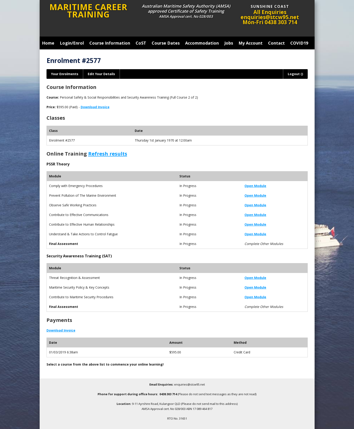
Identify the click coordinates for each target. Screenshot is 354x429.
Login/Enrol (72, 43)
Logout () (295, 74)
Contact (276, 43)
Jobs (228, 43)
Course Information (109, 43)
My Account (251, 43)
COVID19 (299, 43)
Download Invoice (95, 107)
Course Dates (166, 43)
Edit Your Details (101, 74)
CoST (141, 43)
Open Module (255, 186)
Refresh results (107, 153)
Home (48, 43)
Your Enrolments (64, 74)
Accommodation (202, 43)
